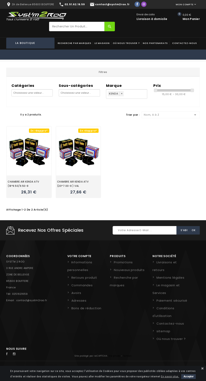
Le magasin (102, 43)
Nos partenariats (155, 43)
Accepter (188, 376)
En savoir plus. (170, 376)
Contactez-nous (184, 43)
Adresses (79, 300)
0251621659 (20, 294)
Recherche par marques (74, 43)
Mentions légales (170, 277)
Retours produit (84, 277)
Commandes (82, 285)
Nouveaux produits (129, 270)
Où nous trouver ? (126, 43)
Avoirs (76, 293)
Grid (8, 114)
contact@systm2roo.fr (31, 300)
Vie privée (114, 355)
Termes (127, 355)
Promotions (123, 262)
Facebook (9, 354)
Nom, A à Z (171, 115)
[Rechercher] (76, 26)
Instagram (15, 354)
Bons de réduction (86, 308)
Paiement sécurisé (172, 300)
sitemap (163, 331)
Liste (15, 114)
